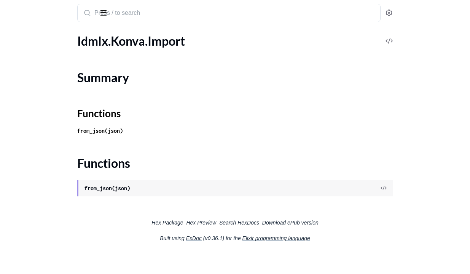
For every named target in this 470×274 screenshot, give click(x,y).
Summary (25, 64)
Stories (15, 241)
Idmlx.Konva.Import (32, 50)
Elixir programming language (333, 238)
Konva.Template (27, 97)
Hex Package (224, 223)
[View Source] (438, 188)
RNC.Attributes (26, 189)
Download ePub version (347, 223)
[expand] (106, 51)
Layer (13, 107)
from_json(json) (160, 130)
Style (12, 261)
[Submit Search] (146, 13)
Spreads (16, 230)
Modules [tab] (43, 35)
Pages (13, 148)
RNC (12, 179)
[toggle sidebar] (104, 12)
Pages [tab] (13, 35)
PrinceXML (20, 169)
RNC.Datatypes (26, 200)
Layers (14, 117)
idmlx (14, 9)
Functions (26, 73)
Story (13, 251)
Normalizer (20, 128)
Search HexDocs (296, 223)
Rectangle (19, 210)
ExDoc (251, 238)
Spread (15, 220)
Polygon (16, 158)
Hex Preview (258, 223)
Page (12, 138)
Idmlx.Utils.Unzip (28, 87)
